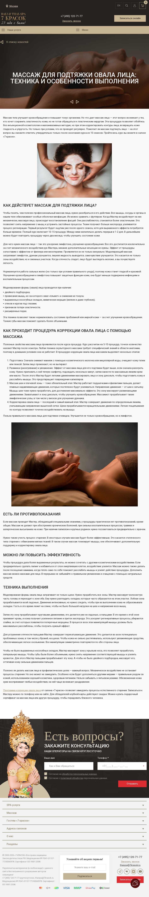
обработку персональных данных (79, 774)
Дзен (133, 871)
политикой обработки (72, 778)
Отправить (132, 783)
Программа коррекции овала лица (22, 690)
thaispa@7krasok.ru (130, 865)
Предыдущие (71, 102)
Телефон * (103, 758)
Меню (85, 30)
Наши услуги (14, 30)
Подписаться (84, 876)
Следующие (77, 102)
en (118, 5)
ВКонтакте (127, 871)
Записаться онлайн (130, 18)
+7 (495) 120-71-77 (71, 16)
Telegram (120, 871)
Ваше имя (49, 758)
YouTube (140, 871)
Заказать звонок (71, 21)
